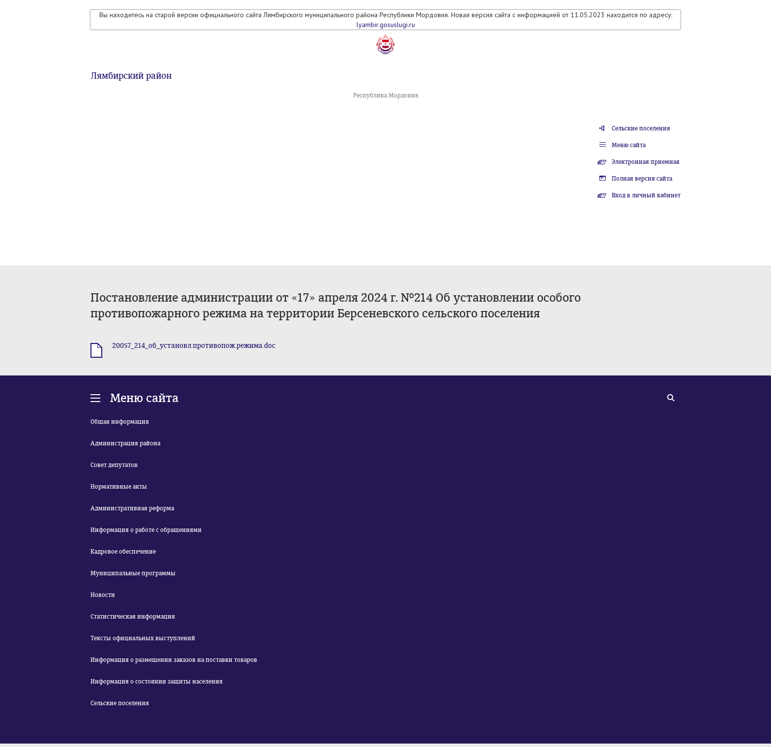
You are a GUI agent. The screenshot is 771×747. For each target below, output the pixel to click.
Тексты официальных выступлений (142, 638)
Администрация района (125, 443)
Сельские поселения (641, 128)
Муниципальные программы (133, 573)
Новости (102, 594)
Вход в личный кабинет (646, 195)
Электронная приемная (646, 161)
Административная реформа (132, 508)
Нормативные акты (118, 486)
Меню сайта (629, 145)
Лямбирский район (131, 75)
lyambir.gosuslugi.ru (385, 24)
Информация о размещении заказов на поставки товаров (173, 659)
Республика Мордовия (385, 95)
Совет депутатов (114, 465)
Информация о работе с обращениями (146, 530)
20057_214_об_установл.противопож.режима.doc (193, 346)
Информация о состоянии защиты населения (156, 681)
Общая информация (119, 421)
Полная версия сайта (642, 178)
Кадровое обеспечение (123, 551)
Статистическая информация (132, 616)
